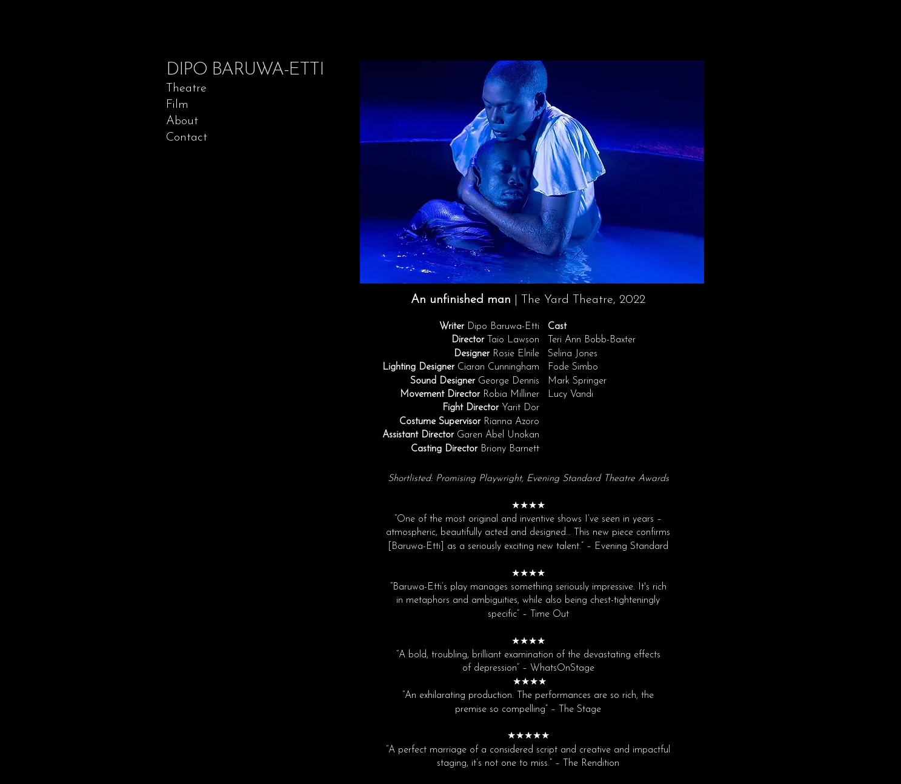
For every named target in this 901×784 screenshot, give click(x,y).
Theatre (186, 88)
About (182, 121)
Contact (186, 137)
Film (177, 105)
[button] (532, 172)
